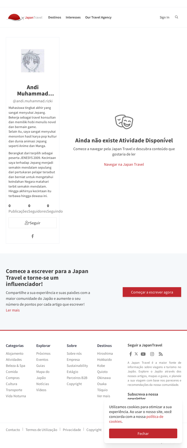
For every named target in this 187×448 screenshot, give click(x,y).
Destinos (54, 17)
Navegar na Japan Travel (124, 164)
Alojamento (14, 353)
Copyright (74, 383)
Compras (12, 377)
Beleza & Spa (15, 365)
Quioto (102, 371)
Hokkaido (104, 359)
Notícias (42, 383)
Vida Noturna (16, 396)
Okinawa (104, 377)
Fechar (143, 433)
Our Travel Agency (98, 17)
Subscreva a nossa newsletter (143, 396)
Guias (40, 365)
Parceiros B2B (77, 377)
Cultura (11, 383)
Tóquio (102, 390)
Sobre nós (74, 353)
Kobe (101, 365)
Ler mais (13, 310)
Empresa (73, 359)
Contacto (13, 429)
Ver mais (103, 396)
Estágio (72, 371)
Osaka (102, 383)
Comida (12, 371)
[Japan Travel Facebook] (131, 354)
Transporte (14, 390)
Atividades (14, 359)
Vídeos (41, 390)
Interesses (73, 17)
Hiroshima (105, 353)
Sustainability (77, 365)
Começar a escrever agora (152, 291)
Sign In (164, 17)
